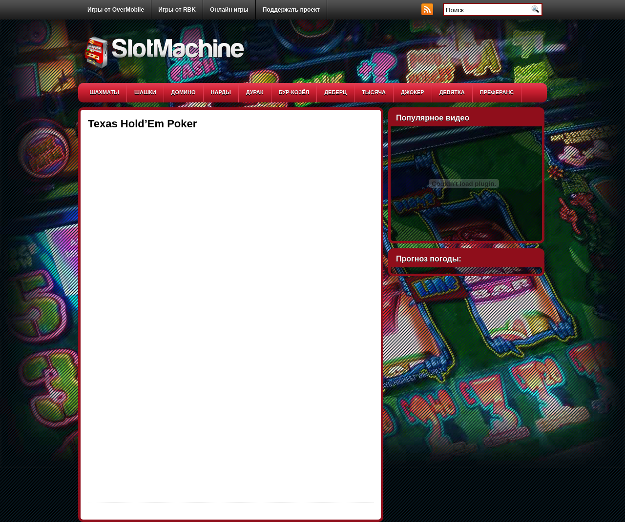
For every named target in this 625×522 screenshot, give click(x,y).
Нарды (221, 92)
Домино (183, 92)
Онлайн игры (229, 9)
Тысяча (374, 92)
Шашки (145, 92)
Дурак (255, 92)
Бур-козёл (294, 92)
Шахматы (104, 92)
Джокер (412, 92)
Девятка (452, 92)
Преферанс (497, 92)
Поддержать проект (291, 9)
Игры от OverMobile (115, 9)
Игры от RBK (177, 9)
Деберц (335, 92)
